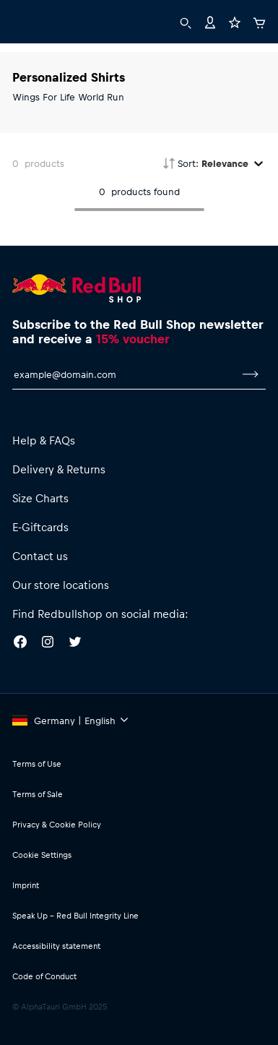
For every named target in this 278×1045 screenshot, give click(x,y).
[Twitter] (75, 644)
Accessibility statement (56, 945)
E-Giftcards (40, 527)
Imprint (25, 885)
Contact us (40, 556)
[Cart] (259, 21)
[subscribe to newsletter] (250, 374)
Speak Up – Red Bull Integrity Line (75, 915)
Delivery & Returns (58, 469)
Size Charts (40, 498)
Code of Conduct (44, 976)
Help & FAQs (43, 440)
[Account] (210, 21)
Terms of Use (36, 763)
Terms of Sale (37, 793)
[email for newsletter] (124, 374)
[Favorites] (235, 21)
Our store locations (60, 584)
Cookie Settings (41, 854)
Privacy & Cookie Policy (56, 824)
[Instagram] (48, 644)
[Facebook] (20, 644)
